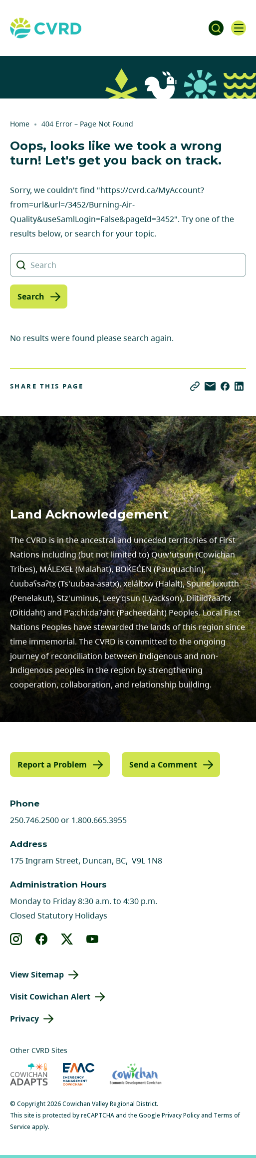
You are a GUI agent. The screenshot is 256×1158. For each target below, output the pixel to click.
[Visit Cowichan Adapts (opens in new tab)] (29, 1074)
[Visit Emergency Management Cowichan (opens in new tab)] (78, 1074)
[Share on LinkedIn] (239, 386)
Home (19, 123)
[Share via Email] (210, 386)
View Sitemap (37, 974)
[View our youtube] (92, 939)
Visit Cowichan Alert (50, 996)
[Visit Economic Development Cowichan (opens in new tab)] (135, 1074)
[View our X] (67, 939)
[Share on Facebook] (225, 386)
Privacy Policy (181, 1115)
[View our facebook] (41, 939)
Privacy (24, 1018)
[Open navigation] (238, 28)
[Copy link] (195, 386)
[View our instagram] (16, 939)
